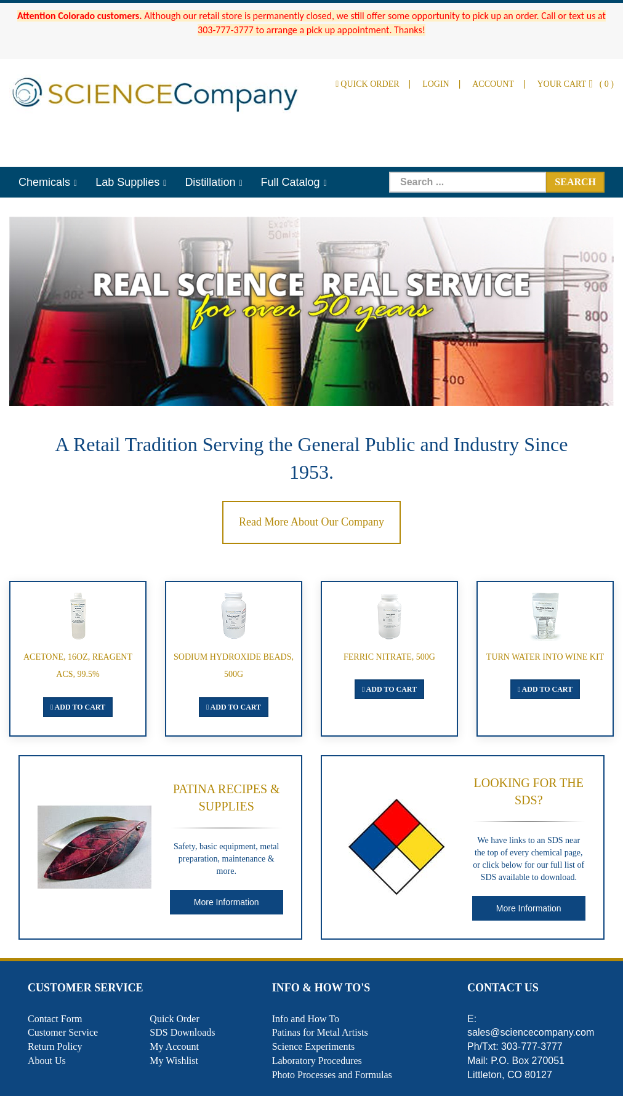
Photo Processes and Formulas (332, 1075)
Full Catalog (290, 182)
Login (435, 84)
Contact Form (55, 1019)
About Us (47, 1060)
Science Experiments (313, 1046)
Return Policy (55, 1046)
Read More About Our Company (311, 522)
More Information (226, 902)
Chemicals (44, 182)
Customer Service (63, 1032)
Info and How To (305, 1019)
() (575, 84)
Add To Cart (77, 707)
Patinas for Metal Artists (320, 1032)
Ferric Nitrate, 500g (389, 657)
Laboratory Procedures (317, 1060)
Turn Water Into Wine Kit (545, 657)
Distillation (210, 182)
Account (493, 84)
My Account (174, 1046)
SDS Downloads (182, 1032)
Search (575, 182)
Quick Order (367, 84)
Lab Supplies (127, 182)
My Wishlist (174, 1060)
